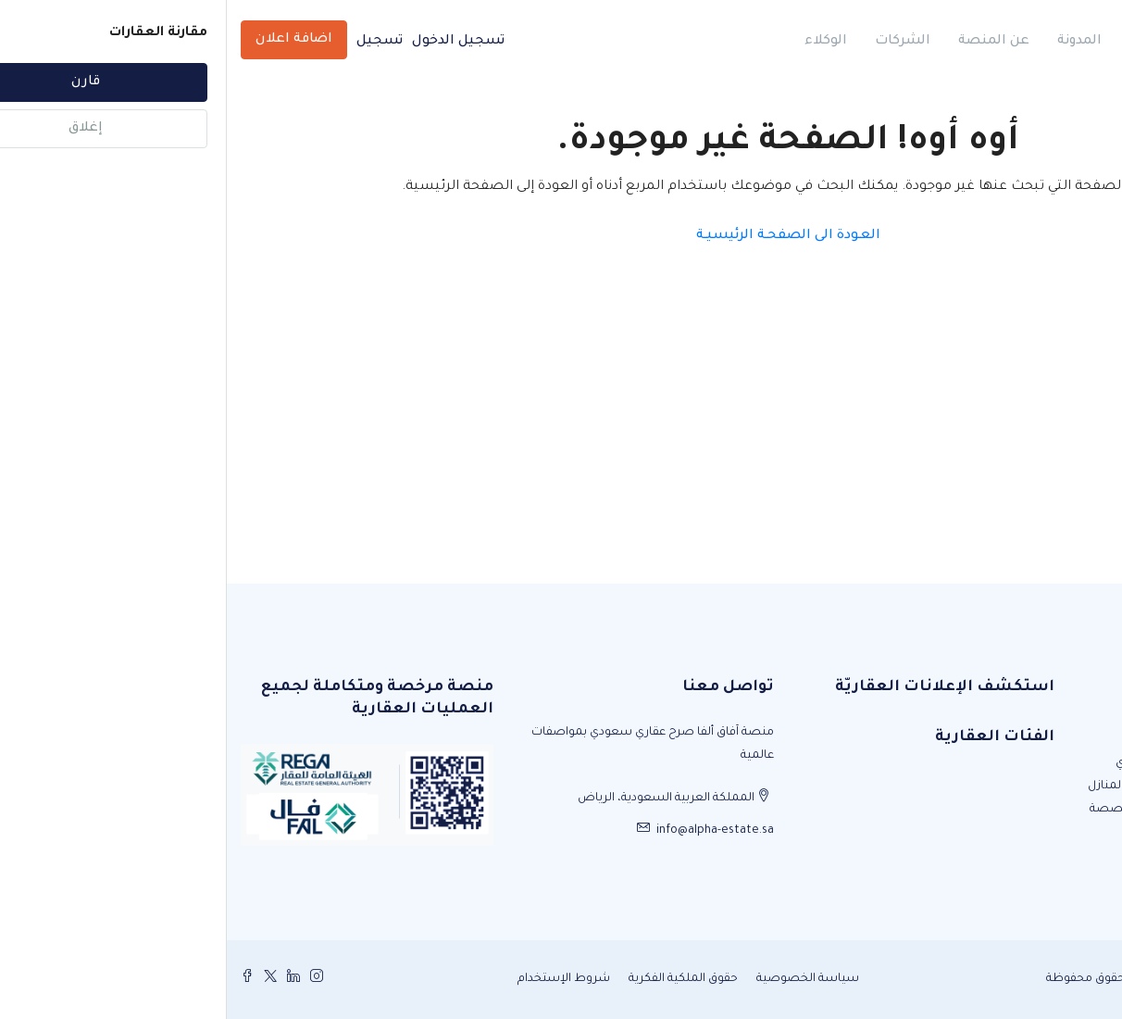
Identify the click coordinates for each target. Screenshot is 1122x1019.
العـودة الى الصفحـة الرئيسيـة (561, 236)
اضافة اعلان (67, 39)
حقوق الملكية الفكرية (456, 979)
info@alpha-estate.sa (488, 830)
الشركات (676, 41)
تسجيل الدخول (231, 41)
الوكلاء (599, 41)
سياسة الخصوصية (581, 979)
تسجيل (153, 41)
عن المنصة (767, 41)
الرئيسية (930, 41)
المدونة (852, 41)
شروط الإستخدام (337, 979)
